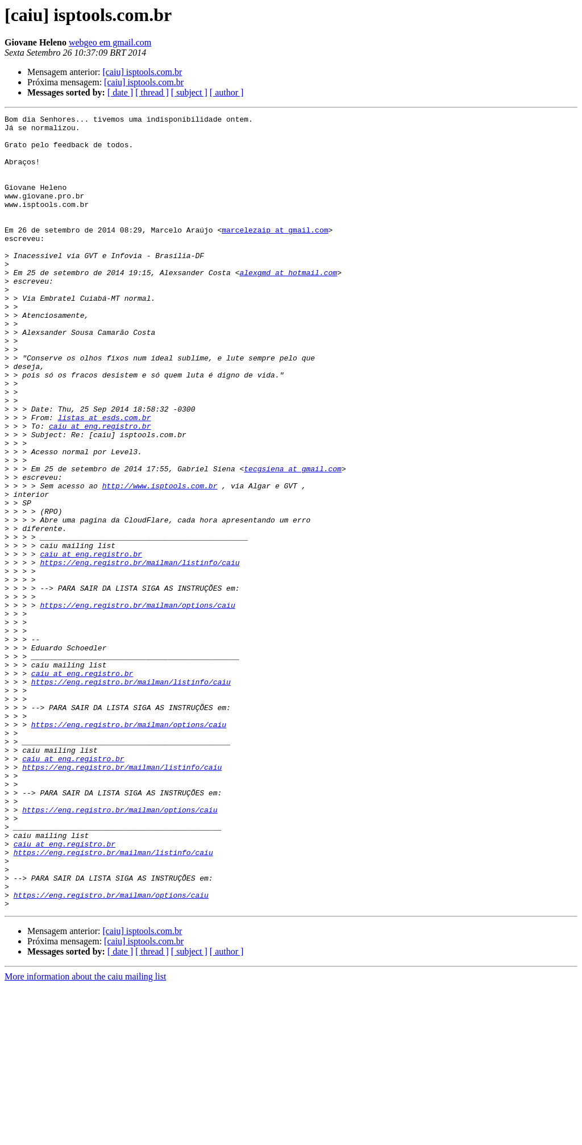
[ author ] (227, 92)
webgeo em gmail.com (110, 42)
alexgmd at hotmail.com (288, 305)
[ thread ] (152, 92)
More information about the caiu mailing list (85, 1135)
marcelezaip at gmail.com (275, 253)
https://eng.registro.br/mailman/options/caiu (137, 704)
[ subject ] (189, 92)
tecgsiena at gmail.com (293, 540)
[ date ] (120, 92)
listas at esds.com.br (104, 479)
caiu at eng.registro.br (100, 489)
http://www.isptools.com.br (160, 560)
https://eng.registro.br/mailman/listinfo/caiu (139, 653)
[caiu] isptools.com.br (142, 72)
